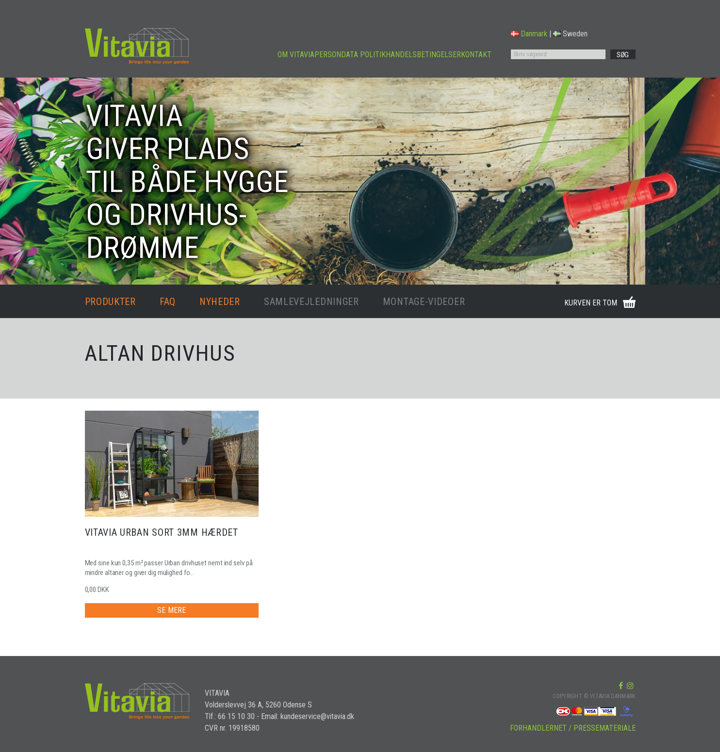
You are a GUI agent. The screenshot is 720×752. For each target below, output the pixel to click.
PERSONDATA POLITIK (350, 54)
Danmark (529, 33)
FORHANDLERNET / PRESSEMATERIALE (573, 728)
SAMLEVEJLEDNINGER (311, 301)
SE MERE (171, 610)
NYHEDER (219, 301)
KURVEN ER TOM (590, 302)
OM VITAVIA (296, 54)
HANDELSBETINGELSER (423, 54)
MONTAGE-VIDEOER (424, 301)
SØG (623, 54)
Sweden (570, 33)
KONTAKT (476, 54)
